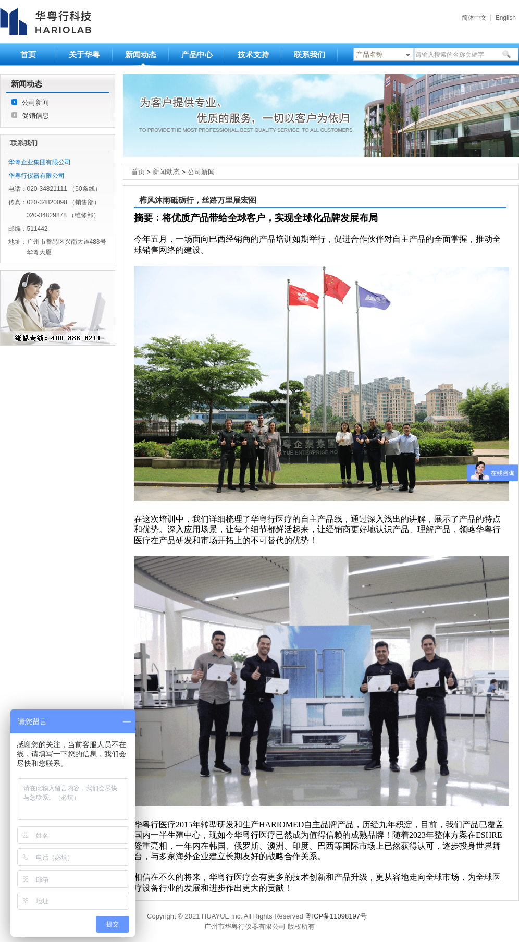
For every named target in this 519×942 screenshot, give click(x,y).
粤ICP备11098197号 (336, 916)
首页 (28, 54)
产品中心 (197, 54)
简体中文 (474, 17)
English (506, 17)
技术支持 (253, 54)
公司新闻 (35, 102)
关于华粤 (84, 54)
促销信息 (35, 115)
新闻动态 (140, 54)
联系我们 (309, 54)
